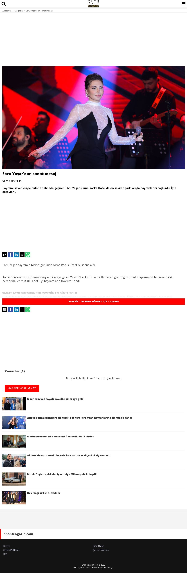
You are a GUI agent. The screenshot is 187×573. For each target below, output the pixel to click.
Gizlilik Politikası (11, 549)
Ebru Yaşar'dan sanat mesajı (39, 10)
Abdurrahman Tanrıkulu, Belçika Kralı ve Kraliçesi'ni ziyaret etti (56, 460)
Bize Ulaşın (98, 545)
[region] (93, 38)
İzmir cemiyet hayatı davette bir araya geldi (43, 403)
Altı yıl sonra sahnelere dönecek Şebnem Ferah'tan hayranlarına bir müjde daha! (67, 422)
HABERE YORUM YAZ (22, 388)
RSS (5, 553)
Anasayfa (6, 10)
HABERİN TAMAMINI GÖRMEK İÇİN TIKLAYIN (93, 301)
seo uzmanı (85, 567)
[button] (4, 254)
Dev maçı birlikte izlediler (31, 497)
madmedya (108, 567)
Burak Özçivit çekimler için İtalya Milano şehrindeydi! (49, 479)
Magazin (19, 10)
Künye (6, 545)
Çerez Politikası (101, 549)
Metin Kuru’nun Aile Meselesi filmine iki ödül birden (48, 441)
